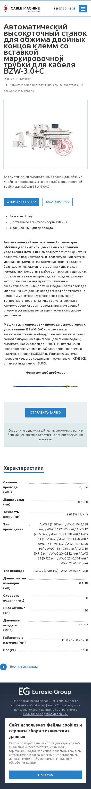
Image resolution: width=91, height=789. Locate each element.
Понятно (45, 775)
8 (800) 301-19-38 (64, 8)
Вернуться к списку (19, 667)
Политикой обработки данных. (45, 714)
